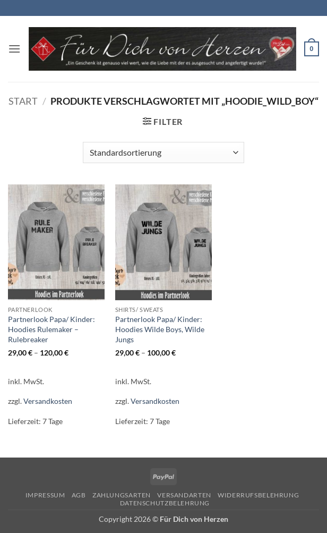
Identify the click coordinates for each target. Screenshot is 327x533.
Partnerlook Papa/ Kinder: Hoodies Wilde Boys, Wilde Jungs (159, 329)
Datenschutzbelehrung (165, 503)
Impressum (45, 495)
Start (23, 101)
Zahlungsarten (121, 495)
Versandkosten (47, 400)
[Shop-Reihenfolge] (163, 152)
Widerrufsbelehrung (258, 495)
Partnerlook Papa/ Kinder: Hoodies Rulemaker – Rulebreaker (51, 329)
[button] (14, 49)
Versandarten (184, 495)
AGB (79, 495)
